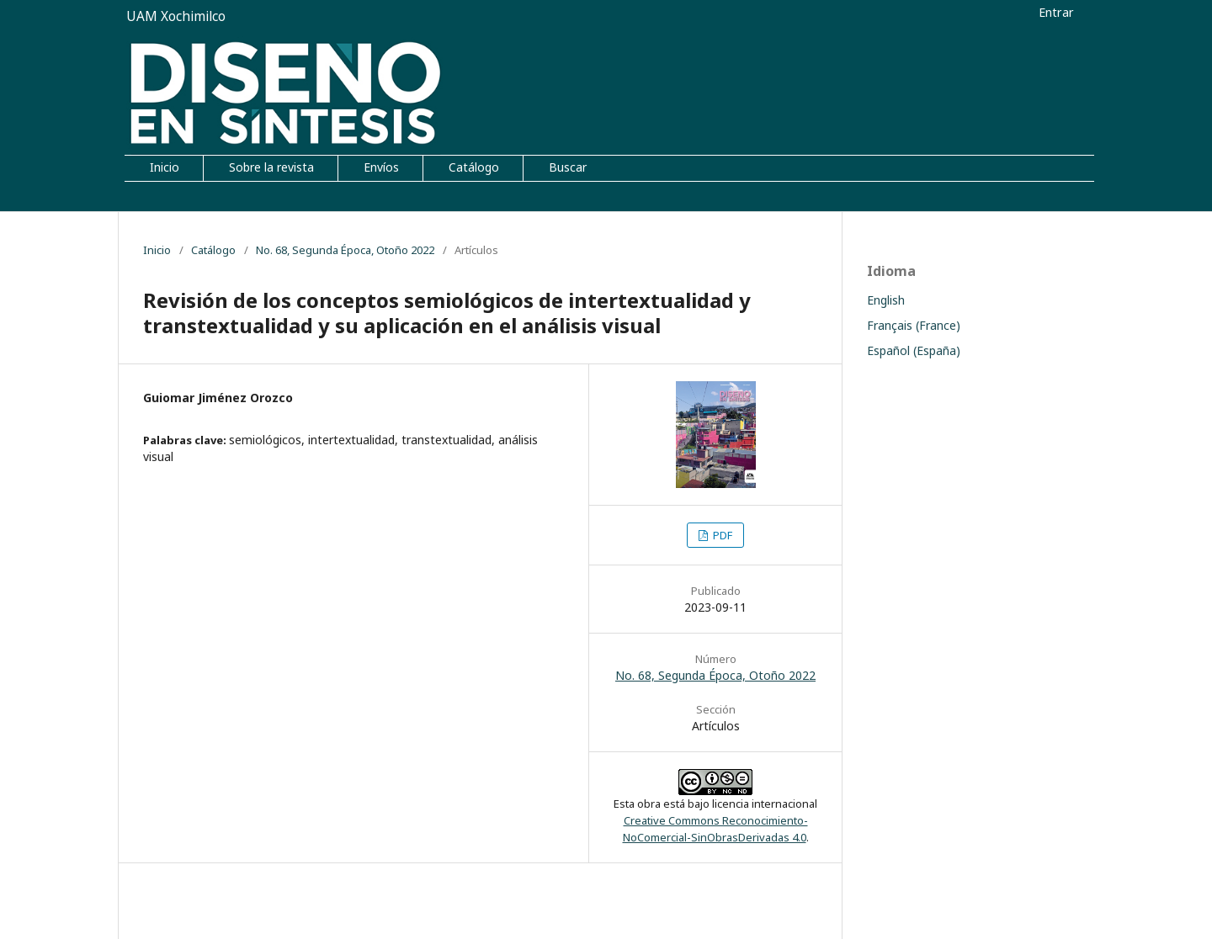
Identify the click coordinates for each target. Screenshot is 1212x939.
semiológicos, (268, 440)
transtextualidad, (449, 440)
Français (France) (913, 325)
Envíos (381, 167)
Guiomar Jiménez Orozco (218, 398)
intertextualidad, (354, 440)
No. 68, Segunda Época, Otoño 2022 (345, 249)
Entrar (1056, 12)
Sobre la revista (271, 167)
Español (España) (913, 350)
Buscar (568, 167)
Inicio (164, 167)
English (886, 300)
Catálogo (474, 167)
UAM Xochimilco (176, 16)
